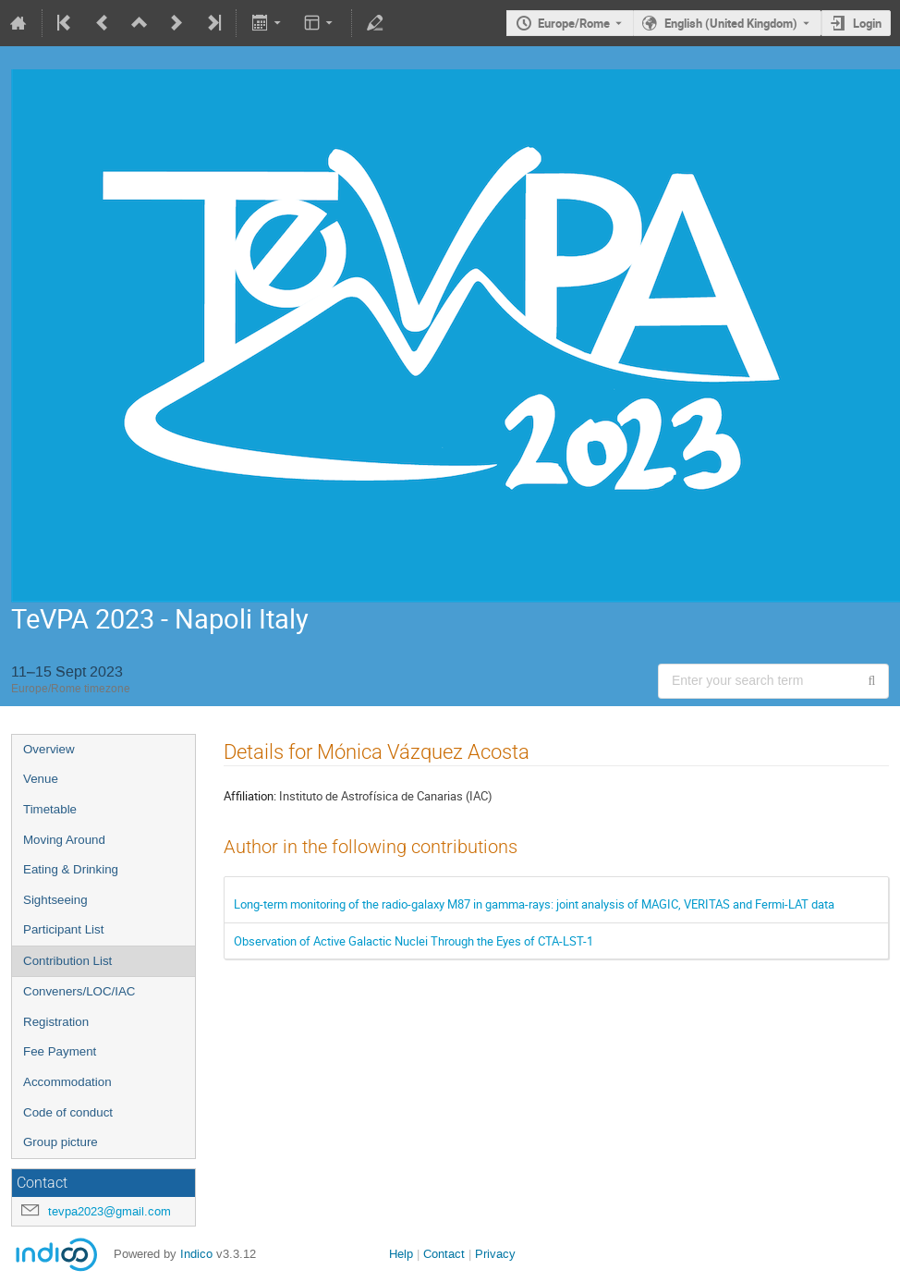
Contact (444, 1254)
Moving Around (64, 840)
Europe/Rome (574, 23)
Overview (49, 749)
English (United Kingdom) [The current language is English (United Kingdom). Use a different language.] (730, 23)
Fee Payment (59, 1051)
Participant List (63, 929)
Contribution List (67, 961)
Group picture (60, 1142)
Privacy (495, 1254)
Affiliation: (250, 796)
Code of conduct (68, 1112)
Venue (40, 779)
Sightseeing (55, 900)
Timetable (50, 809)
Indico (196, 1254)
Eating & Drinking (70, 869)
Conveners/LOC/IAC (79, 991)
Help (401, 1254)
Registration (56, 1022)
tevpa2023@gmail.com (109, 1211)
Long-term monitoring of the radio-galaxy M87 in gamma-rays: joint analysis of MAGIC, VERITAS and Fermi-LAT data (534, 904)
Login (867, 23)
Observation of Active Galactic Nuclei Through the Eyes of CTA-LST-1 (413, 941)
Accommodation (67, 1082)
